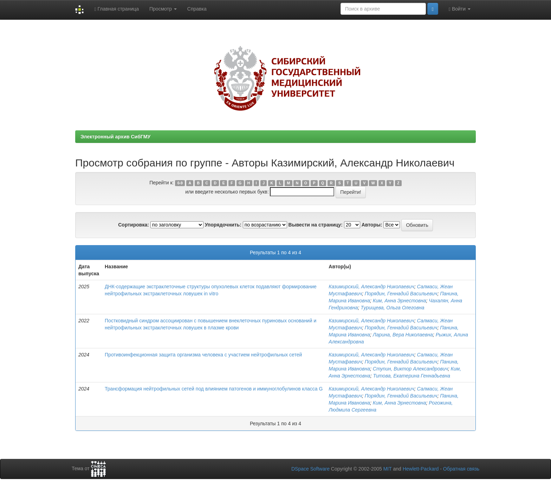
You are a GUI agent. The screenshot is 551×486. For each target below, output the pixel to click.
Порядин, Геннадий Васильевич (401, 293)
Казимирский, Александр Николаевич (371, 286)
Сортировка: (133, 225)
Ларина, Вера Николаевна (403, 334)
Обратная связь (461, 469)
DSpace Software (310, 469)
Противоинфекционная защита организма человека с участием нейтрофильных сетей (203, 354)
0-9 (180, 183)
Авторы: (372, 225)
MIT (387, 469)
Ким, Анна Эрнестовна (399, 300)
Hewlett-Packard (421, 469)
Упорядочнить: (223, 225)
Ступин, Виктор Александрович (410, 369)
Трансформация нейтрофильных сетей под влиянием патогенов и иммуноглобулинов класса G (214, 389)
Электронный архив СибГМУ (115, 136)
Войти (460, 9)
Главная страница (116, 9)
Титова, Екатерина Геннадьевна (411, 376)
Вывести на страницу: (316, 225)
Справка (197, 9)
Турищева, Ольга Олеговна (392, 307)
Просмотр (163, 9)
